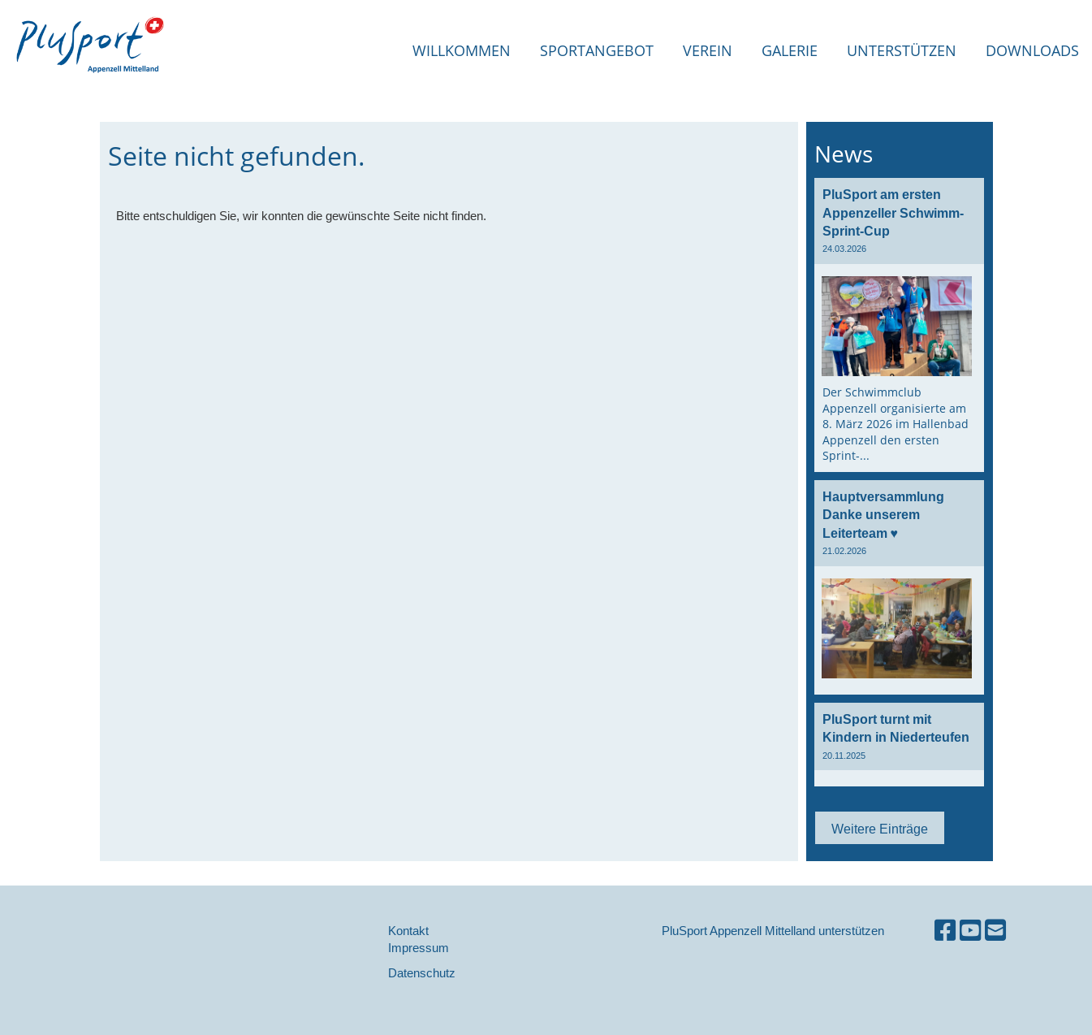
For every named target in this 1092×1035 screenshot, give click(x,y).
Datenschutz (421, 973)
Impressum (418, 948)
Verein (707, 50)
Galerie (790, 50)
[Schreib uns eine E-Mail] (995, 930)
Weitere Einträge (879, 828)
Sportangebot (597, 50)
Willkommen (461, 50)
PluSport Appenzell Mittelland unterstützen (773, 931)
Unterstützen (901, 50)
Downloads (1032, 50)
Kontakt (408, 931)
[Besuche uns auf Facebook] (945, 930)
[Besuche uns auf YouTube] (970, 930)
